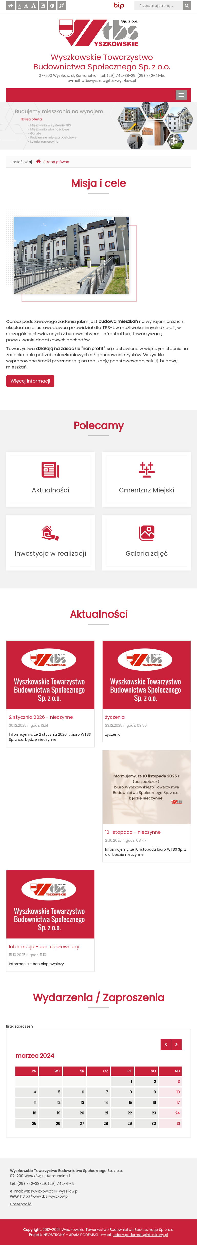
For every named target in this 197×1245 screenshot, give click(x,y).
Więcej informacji (30, 381)
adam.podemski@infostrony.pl (140, 1234)
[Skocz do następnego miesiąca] (176, 1044)
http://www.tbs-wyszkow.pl (44, 1196)
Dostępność (21, 1204)
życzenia (115, 717)
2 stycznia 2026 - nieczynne (41, 717)
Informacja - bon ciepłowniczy (44, 946)
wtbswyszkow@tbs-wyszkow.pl (109, 80)
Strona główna (52, 161)
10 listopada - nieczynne (133, 832)
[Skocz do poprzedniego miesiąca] (166, 1044)
